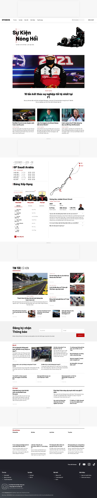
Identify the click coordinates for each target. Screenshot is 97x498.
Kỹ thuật (15, 388)
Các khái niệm (53, 285)
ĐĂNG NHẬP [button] (91, 20)
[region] (48, 9)
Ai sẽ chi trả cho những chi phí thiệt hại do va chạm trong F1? (38, 454)
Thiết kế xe (52, 273)
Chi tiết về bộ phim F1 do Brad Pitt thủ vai (60, 348)
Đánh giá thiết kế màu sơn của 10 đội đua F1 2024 (43, 376)
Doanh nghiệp (48, 90)
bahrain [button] (41, 205)
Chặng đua (15, 432)
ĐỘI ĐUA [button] (18, 205)
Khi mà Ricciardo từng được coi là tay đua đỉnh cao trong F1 (20, 312)
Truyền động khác (8, 479)
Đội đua (33, 432)
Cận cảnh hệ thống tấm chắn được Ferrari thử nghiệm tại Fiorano (59, 402)
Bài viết (26, 20)
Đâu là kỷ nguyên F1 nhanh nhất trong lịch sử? (76, 359)
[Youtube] (84, 464)
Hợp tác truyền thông (86, 475)
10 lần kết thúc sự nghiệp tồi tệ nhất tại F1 (48, 95)
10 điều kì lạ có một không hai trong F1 (50, 364)
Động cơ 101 (58, 475)
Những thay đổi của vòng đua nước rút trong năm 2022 (56, 452)
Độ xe (57, 479)
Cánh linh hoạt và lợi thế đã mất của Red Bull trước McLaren (21, 392)
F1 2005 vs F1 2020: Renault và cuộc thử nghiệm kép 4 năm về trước (77, 402)
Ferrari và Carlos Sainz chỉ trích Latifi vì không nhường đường (20, 449)
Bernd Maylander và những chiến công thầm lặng (77, 354)
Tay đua (70, 432)
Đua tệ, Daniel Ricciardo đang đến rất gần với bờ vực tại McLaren (76, 449)
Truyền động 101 (59, 477)
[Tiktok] (94, 464)
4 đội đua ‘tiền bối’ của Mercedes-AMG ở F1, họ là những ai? (39, 446)
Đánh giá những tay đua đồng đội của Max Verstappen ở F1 (68, 312)
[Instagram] (89, 464)
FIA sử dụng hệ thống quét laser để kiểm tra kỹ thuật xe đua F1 (21, 349)
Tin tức (15, 20)
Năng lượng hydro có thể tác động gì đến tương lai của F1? (69, 377)
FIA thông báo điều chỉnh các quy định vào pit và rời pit (56, 445)
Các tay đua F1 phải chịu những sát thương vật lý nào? (75, 452)
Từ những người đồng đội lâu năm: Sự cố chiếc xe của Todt (77, 349)
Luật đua (51, 432)
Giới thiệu (32, 20)
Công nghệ (6, 475)
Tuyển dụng (40, 20)
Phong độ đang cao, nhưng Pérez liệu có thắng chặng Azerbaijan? (76, 445)
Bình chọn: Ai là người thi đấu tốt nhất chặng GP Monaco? (20, 452)
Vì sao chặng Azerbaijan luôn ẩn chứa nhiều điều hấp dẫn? (21, 445)
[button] (6, 20)
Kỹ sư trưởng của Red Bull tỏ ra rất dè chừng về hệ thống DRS (38, 450)
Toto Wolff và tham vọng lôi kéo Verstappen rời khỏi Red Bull (20, 377)
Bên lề (14, 345)
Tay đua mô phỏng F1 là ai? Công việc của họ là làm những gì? (44, 312)
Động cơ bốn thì (7, 477)
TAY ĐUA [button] (30, 205)
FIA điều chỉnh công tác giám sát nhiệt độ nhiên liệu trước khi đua (57, 449)
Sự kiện (20, 20)
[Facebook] (79, 464)
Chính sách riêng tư (85, 477)
